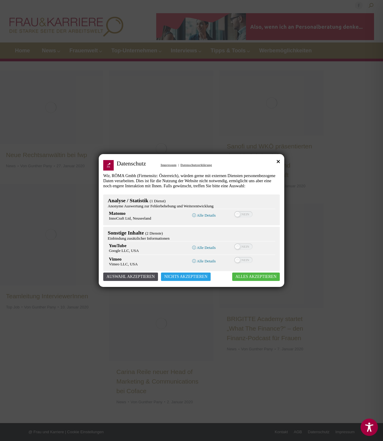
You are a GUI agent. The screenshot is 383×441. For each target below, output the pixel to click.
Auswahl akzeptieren (131, 276)
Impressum (169, 165)
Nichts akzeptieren (185, 276)
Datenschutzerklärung (196, 165)
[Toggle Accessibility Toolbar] (369, 427)
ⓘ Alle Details (204, 215)
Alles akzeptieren (255, 276)
